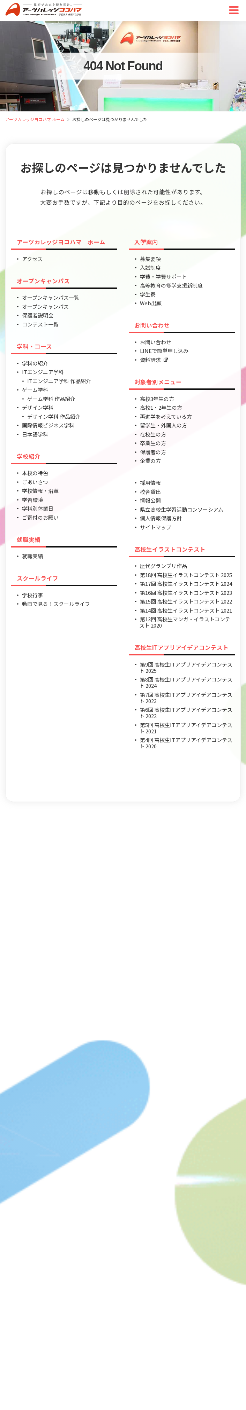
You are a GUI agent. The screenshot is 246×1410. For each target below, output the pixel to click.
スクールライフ (37, 578)
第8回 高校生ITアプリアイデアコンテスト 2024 (185, 682)
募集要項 (150, 258)
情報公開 (150, 500)
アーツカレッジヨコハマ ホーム (35, 119)
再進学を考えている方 (166, 416)
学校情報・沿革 (40, 490)
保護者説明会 (37, 315)
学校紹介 (28, 456)
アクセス (32, 258)
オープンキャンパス (43, 281)
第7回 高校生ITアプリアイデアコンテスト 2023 (185, 697)
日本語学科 (35, 434)
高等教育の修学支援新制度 (171, 285)
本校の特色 (35, 472)
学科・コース (34, 346)
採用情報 (150, 482)
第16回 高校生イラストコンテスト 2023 (186, 592)
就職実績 (28, 539)
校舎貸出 (150, 491)
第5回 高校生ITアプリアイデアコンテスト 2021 (185, 728)
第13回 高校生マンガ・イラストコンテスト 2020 (184, 622)
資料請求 (154, 359)
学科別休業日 (37, 508)
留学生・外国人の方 (163, 425)
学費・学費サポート (163, 276)
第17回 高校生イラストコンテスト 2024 (186, 583)
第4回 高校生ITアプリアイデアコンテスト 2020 (185, 743)
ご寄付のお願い (40, 517)
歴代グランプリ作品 (163, 565)
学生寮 (148, 294)
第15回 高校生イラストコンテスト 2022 (186, 601)
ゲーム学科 (35, 389)
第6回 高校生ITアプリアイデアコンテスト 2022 (185, 712)
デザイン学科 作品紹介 (54, 416)
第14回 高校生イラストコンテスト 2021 (186, 610)
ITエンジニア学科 (43, 372)
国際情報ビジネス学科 (48, 425)
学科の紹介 (35, 363)
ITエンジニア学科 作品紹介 (59, 381)
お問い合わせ (152, 325)
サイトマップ (155, 527)
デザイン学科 (37, 407)
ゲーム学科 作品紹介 (51, 398)
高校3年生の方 (157, 398)
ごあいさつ (35, 482)
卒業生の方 (153, 443)
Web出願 (151, 303)
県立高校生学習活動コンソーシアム (181, 509)
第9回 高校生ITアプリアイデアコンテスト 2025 (185, 667)
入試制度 (150, 267)
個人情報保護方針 (161, 518)
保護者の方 (153, 452)
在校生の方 (153, 434)
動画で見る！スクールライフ (56, 603)
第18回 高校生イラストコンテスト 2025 (186, 574)
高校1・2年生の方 (161, 407)
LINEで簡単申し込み (164, 350)
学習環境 (32, 499)
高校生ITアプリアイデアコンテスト (181, 647)
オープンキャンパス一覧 (50, 297)
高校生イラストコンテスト (170, 549)
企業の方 (150, 460)
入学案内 (146, 242)
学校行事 (32, 595)
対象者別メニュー (158, 382)
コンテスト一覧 (40, 324)
